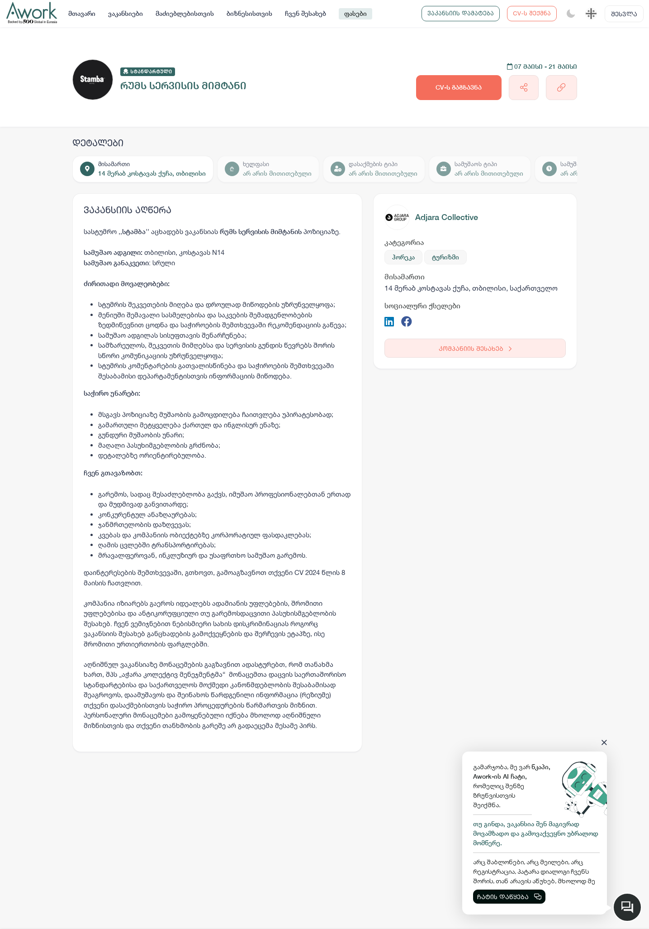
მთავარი (81, 13)
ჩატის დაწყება (509, 896)
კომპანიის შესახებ (475, 348)
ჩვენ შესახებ (305, 13)
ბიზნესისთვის (249, 13)
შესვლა (624, 14)
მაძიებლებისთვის (185, 13)
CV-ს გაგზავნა (459, 87)
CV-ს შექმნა (532, 13)
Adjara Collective (446, 217)
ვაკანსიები (125, 13)
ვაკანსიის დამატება (460, 13)
